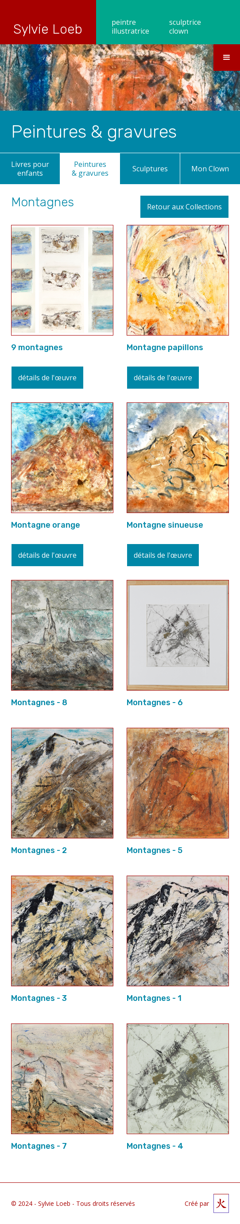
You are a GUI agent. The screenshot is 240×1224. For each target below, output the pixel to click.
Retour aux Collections (184, 207)
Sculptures (150, 169)
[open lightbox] (62, 280)
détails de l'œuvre (47, 377)
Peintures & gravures (90, 168)
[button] (226, 57)
